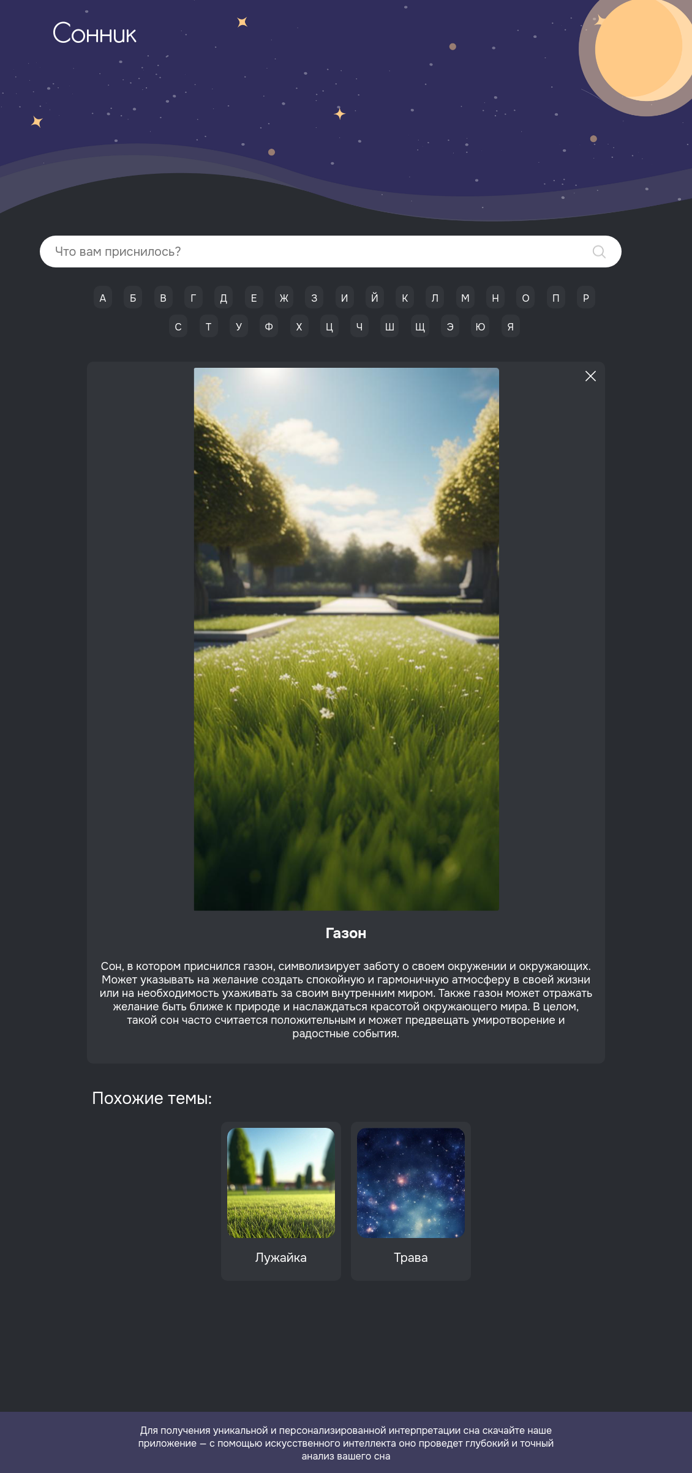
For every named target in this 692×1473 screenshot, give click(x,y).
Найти (599, 252)
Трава (411, 1258)
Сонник (94, 35)
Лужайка (281, 1258)
